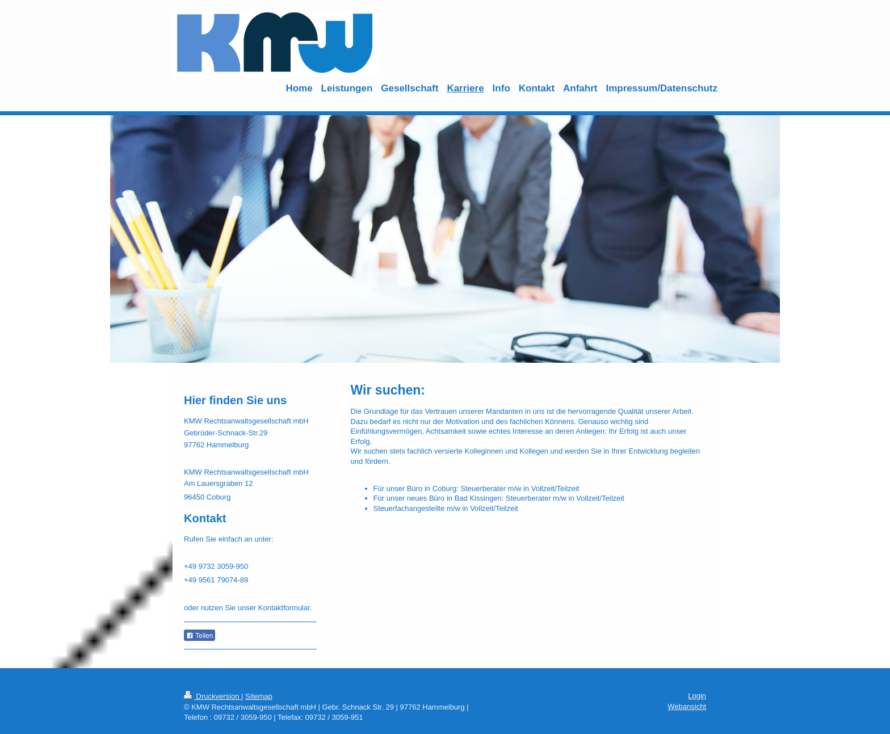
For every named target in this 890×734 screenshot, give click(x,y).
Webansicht (686, 706)
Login (697, 695)
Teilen (199, 636)
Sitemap (258, 696)
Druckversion (212, 696)
